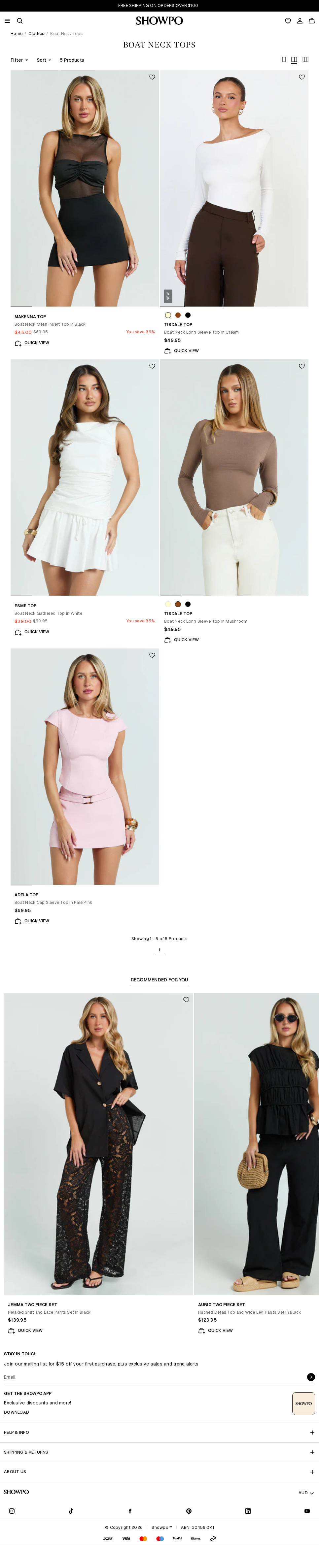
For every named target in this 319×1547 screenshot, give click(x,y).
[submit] (311, 1377)
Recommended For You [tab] (160, 981)
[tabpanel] (159, 1165)
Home (16, 33)
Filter (20, 60)
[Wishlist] (288, 20)
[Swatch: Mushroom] (178, 315)
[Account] (300, 20)
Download (16, 1412)
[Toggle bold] (284, 60)
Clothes (36, 33)
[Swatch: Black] (188, 315)
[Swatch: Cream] (168, 315)
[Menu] (7, 20)
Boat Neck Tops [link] (66, 33)
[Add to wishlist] (152, 77)
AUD (306, 1493)
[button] (20, 21)
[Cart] (311, 20)
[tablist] (159, 980)
